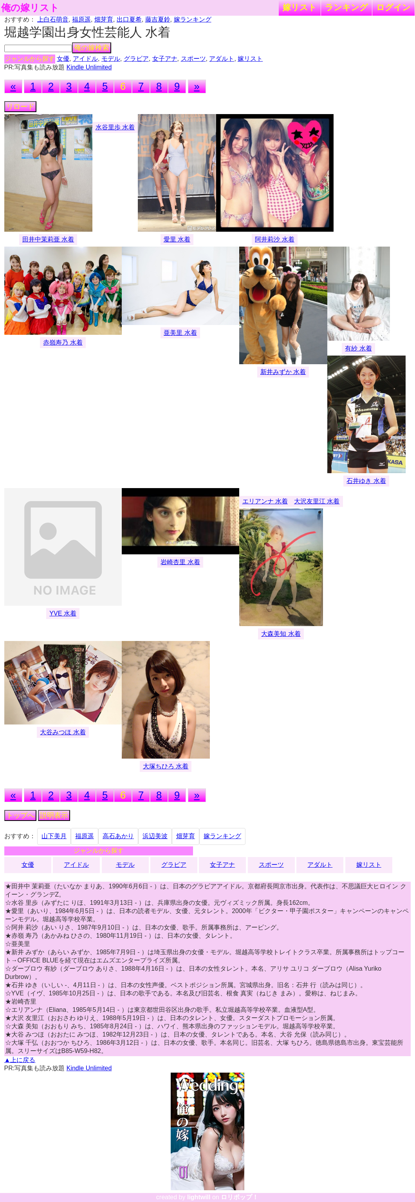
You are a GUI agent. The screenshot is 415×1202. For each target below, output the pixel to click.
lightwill (199, 1197)
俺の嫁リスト (30, 8)
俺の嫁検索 (91, 48)
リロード (20, 107)
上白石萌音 (53, 19)
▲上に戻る (20, 1060)
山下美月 (54, 836)
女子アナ (164, 58)
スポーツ (193, 58)
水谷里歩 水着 (115, 127)
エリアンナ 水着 (265, 501)
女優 (63, 58)
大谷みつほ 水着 (62, 732)
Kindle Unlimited (89, 67)
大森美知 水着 (280, 633)
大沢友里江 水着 (316, 501)
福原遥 (81, 19)
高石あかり (118, 836)
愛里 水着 (177, 239)
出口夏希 (129, 19)
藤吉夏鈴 (157, 19)
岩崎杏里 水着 (180, 562)
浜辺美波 (155, 836)
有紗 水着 (358, 348)
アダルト (221, 58)
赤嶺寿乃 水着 (62, 342)
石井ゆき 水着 (366, 481)
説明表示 (54, 815)
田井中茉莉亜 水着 (48, 239)
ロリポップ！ (239, 1197)
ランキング (346, 7)
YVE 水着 (62, 613)
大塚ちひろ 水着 (165, 766)
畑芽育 (103, 19)
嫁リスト (300, 7)
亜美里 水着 (180, 332)
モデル (110, 58)
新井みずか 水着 (283, 372)
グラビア (136, 58)
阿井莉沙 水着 (274, 239)
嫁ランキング (192, 19)
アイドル (85, 58)
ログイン (393, 7)
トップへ (20, 815)
